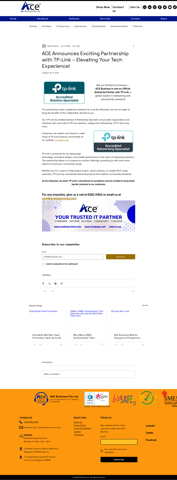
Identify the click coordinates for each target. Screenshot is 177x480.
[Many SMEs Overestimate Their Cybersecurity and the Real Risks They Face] (88, 320)
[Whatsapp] (145, 7)
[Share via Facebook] (43, 283)
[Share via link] (61, 283)
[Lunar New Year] (129, 320)
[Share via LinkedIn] (55, 283)
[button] (42, 18)
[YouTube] (170, 7)
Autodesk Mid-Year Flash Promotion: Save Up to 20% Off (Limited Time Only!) (47, 336)
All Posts (33, 26)
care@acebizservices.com (49, 427)
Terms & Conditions (82, 428)
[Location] (20, 449)
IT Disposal (78, 435)
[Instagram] (155, 7)
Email (44, 252)
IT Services (137, 26)
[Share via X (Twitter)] (49, 283)
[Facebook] (160, 7)
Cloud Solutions (99, 26)
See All (145, 305)
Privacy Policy (80, 425)
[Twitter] (165, 7)
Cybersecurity (80, 26)
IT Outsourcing (62, 26)
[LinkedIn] (150, 7)
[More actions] (133, 46)
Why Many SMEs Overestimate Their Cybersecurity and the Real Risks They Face (86, 336)
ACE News (46, 26)
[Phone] (20, 422)
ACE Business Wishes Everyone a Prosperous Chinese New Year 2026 (127, 336)
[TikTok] (175, 7)
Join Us (135, 7)
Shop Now (103, 7)
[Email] (71, 256)
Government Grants (119, 26)
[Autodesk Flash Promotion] (47, 320)
